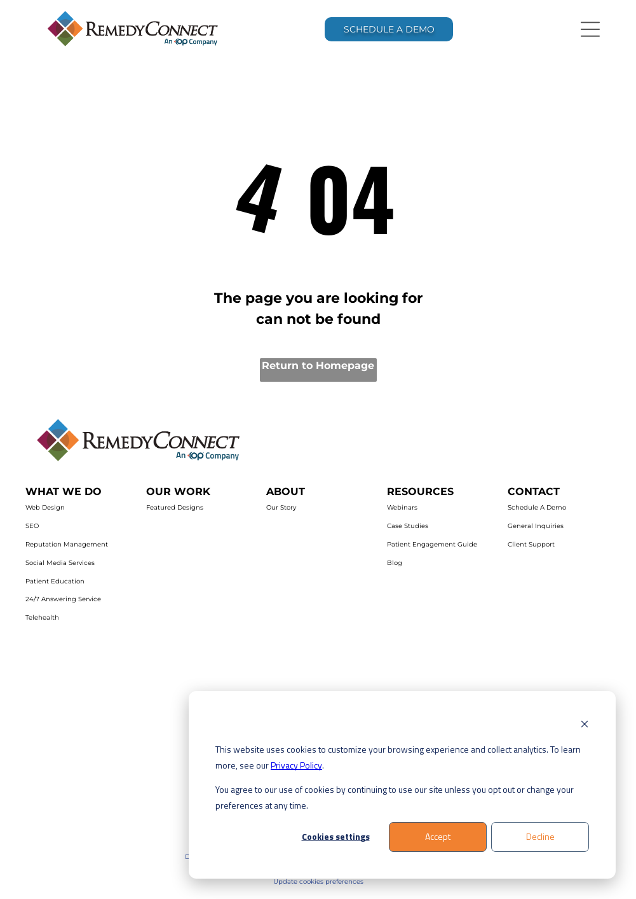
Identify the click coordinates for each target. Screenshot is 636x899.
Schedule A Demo (537, 507)
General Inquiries (536, 526)
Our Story (281, 507)
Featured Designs (174, 507)
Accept (437, 836)
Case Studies (407, 526)
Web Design (45, 507)
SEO (32, 526)
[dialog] (402, 785)
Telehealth (42, 617)
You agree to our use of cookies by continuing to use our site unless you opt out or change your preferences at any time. (394, 797)
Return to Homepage (318, 365)
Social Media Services (60, 563)
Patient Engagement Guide (432, 544)
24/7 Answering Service (63, 599)
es (359, 881)
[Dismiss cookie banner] (584, 726)
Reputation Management (66, 544)
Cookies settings (336, 836)
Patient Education (55, 581)
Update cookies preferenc (314, 881)
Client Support (531, 544)
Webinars (402, 507)
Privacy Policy (296, 765)
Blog (394, 563)
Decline (540, 836)
